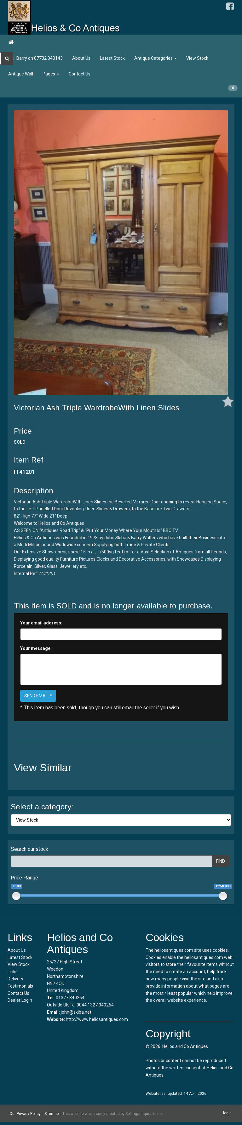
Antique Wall (20, 73)
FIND (220, 861)
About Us (81, 58)
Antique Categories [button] (155, 58)
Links (13, 971)
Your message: (36, 648)
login (227, 1113)
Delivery (15, 978)
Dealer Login (20, 1000)
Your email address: (41, 622)
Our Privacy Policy (25, 1113)
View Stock (197, 58)
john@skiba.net (76, 1012)
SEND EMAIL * (38, 695)
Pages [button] (51, 73)
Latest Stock (112, 58)
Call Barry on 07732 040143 (35, 58)
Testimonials (20, 986)
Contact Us (79, 73)
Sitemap (51, 1113)
